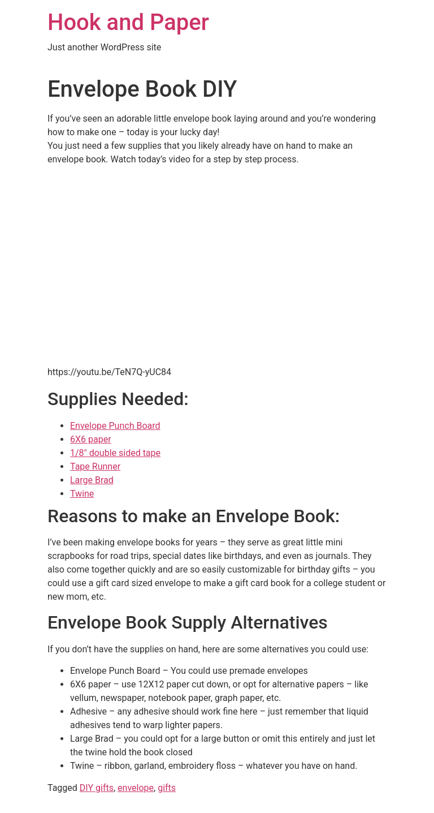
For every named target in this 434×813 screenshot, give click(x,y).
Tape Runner (95, 466)
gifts (167, 787)
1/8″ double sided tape (115, 453)
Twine (82, 493)
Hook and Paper (128, 22)
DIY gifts (97, 787)
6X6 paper (90, 439)
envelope (136, 787)
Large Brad (92, 480)
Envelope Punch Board (115, 425)
